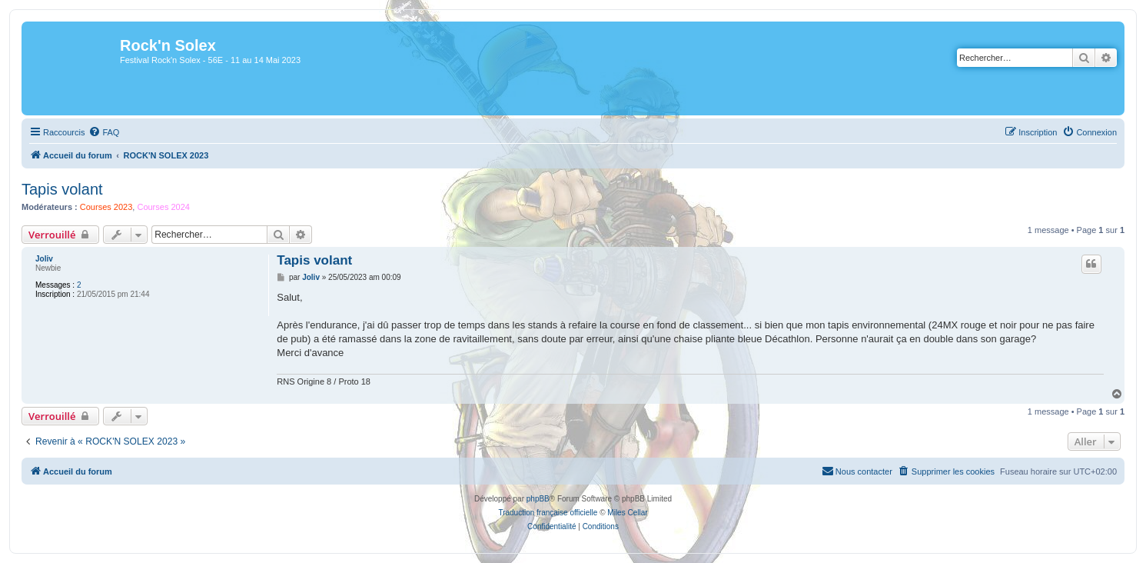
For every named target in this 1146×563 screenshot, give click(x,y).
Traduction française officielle (547, 512)
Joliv (44, 259)
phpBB (538, 499)
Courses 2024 (163, 207)
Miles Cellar (627, 512)
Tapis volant (62, 189)
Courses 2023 (106, 207)
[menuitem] (103, 132)
